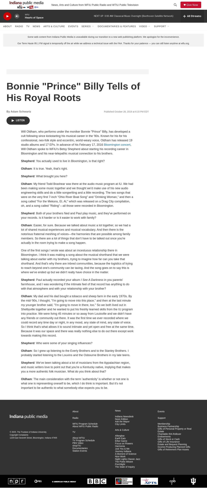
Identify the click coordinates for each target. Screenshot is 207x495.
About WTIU (78, 445)
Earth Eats (120, 445)
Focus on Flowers (124, 451)
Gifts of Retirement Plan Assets (173, 457)
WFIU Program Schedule (85, 431)
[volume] (17, 23)
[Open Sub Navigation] (93, 33)
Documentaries (80, 455)
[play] (7, 23)
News (36, 33)
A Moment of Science (125, 461)
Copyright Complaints (19, 442)
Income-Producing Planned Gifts (174, 454)
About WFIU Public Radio (85, 434)
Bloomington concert (117, 152)
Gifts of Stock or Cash (169, 446)
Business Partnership (168, 434)
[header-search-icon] (176, 8)
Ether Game (121, 448)
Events (73, 33)
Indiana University (38, 439)
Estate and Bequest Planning (172, 451)
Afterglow (119, 443)
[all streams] (192, 23)
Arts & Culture (54, 33)
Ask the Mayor (122, 429)
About (7, 33)
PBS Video (77, 450)
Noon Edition (121, 426)
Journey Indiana (123, 458)
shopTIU (76, 453)
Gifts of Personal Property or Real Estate (174, 437)
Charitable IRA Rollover (169, 441)
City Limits (120, 431)
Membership (164, 431)
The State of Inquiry (125, 474)
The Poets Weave (124, 469)
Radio (19, 33)
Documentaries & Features (117, 33)
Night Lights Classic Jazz (127, 466)
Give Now (194, 8)
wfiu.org (185, 50)
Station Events (79, 458)
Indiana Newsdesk (124, 424)
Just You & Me (122, 456)
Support (160, 33)
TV (28, 33)
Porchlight (120, 471)
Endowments (164, 444)
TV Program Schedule (83, 448)
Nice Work (120, 464)
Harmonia (120, 453)
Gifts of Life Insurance (169, 449)
